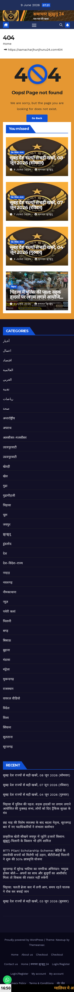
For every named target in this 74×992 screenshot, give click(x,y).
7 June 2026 (23, 214)
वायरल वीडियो (11, 698)
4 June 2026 (23, 259)
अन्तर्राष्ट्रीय (9, 418)
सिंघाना (7, 727)
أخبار (6, 341)
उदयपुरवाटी (10, 447)
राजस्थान (8, 689)
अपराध (7, 428)
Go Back (37, 118)
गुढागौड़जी (9, 495)
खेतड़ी (6, 466)
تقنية (6, 389)
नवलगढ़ (7, 582)
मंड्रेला (6, 669)
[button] (61, 25)
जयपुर (6, 524)
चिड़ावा (13, 287)
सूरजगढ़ (8, 747)
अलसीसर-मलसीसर (15, 437)
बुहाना (6, 650)
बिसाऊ (7, 640)
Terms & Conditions (41, 983)
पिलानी (7, 621)
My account (39, 973)
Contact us (11, 964)
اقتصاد (7, 360)
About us (27, 954)
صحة (6, 408)
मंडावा (6, 660)
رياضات (8, 399)
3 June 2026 (23, 303)
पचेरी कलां (9, 611)
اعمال (7, 350)
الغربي (7, 379)
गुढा (5, 486)
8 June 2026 (23, 169)
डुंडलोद (7, 544)
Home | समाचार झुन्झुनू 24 (35, 964)
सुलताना (8, 737)
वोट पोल (61, 983)
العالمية (8, 370)
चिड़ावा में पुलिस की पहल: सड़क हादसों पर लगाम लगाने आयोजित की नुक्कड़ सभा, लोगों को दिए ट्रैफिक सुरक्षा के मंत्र (37, 808)
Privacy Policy (17, 983)
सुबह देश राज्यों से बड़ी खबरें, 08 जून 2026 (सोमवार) (36, 160)
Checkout (42, 954)
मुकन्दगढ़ (8, 679)
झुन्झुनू (7, 534)
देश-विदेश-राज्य (17, 152)
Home (7, 44)
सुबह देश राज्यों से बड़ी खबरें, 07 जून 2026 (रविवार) (36, 205)
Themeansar (36, 945)
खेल (5, 476)
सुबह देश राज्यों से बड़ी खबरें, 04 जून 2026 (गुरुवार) (36, 249)
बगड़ (5, 631)
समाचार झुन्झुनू (44, 169)
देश (5, 553)
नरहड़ (6, 573)
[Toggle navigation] (34, 25)
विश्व (6, 718)
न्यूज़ (5, 602)
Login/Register (61, 964)
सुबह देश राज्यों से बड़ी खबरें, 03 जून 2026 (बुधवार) (36, 901)
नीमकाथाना (9, 592)
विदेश (6, 708)
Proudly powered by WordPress (24, 939)
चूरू (5, 515)
